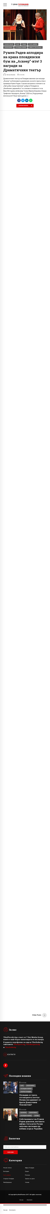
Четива (36, 1115)
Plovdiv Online (9, 44)
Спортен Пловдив (26, 1091)
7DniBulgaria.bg (33, 1044)
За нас (21, 1200)
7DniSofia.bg (10, 1047)
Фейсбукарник (7, 1182)
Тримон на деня (30, 1178)
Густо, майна (33, 44)
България (23, 1112)
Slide (17, 44)
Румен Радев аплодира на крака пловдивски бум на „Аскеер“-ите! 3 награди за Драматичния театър (23, 61)
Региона (27, 1175)
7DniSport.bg (19, 1044)
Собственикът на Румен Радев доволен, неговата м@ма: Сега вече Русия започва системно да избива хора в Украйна (31, 1124)
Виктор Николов (9, 75)
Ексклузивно (8, 47)
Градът (24, 44)
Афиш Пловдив (29, 1168)
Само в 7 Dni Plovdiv (35, 47)
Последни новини (20, 47)
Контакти (29, 1200)
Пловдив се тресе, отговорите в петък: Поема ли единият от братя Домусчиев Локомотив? (30, 1100)
